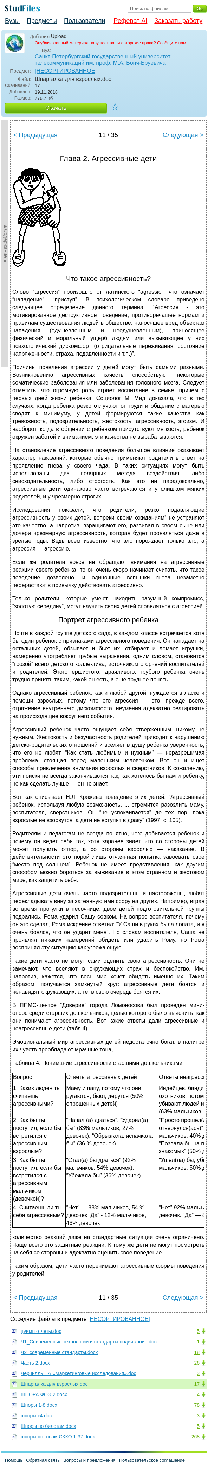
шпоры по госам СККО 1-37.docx (58, 1437)
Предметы (42, 20)
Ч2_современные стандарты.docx (59, 1352)
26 (197, 1363)
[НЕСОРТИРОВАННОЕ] (66, 71)
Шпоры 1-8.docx (39, 1405)
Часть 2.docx (35, 1363)
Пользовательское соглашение (152, 1460)
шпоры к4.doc (36, 1415)
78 (197, 1405)
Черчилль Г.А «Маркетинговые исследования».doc (78, 1373)
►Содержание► (5, 243)
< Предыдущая (35, 135)
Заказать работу (178, 20)
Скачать (55, 108)
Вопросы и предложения (89, 1460)
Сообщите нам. (172, 43)
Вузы (12, 20)
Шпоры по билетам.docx (48, 1426)
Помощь (13, 1460)
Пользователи (84, 20)
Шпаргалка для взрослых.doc (54, 1384)
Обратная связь (43, 1460)
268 (195, 1437)
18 (197, 1352)
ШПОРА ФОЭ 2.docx (44, 1394)
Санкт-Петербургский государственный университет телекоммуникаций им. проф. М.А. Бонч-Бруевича (102, 59)
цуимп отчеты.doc (41, 1331)
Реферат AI (130, 20)
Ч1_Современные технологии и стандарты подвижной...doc (89, 1342)
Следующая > (183, 135)
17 (197, 1384)
